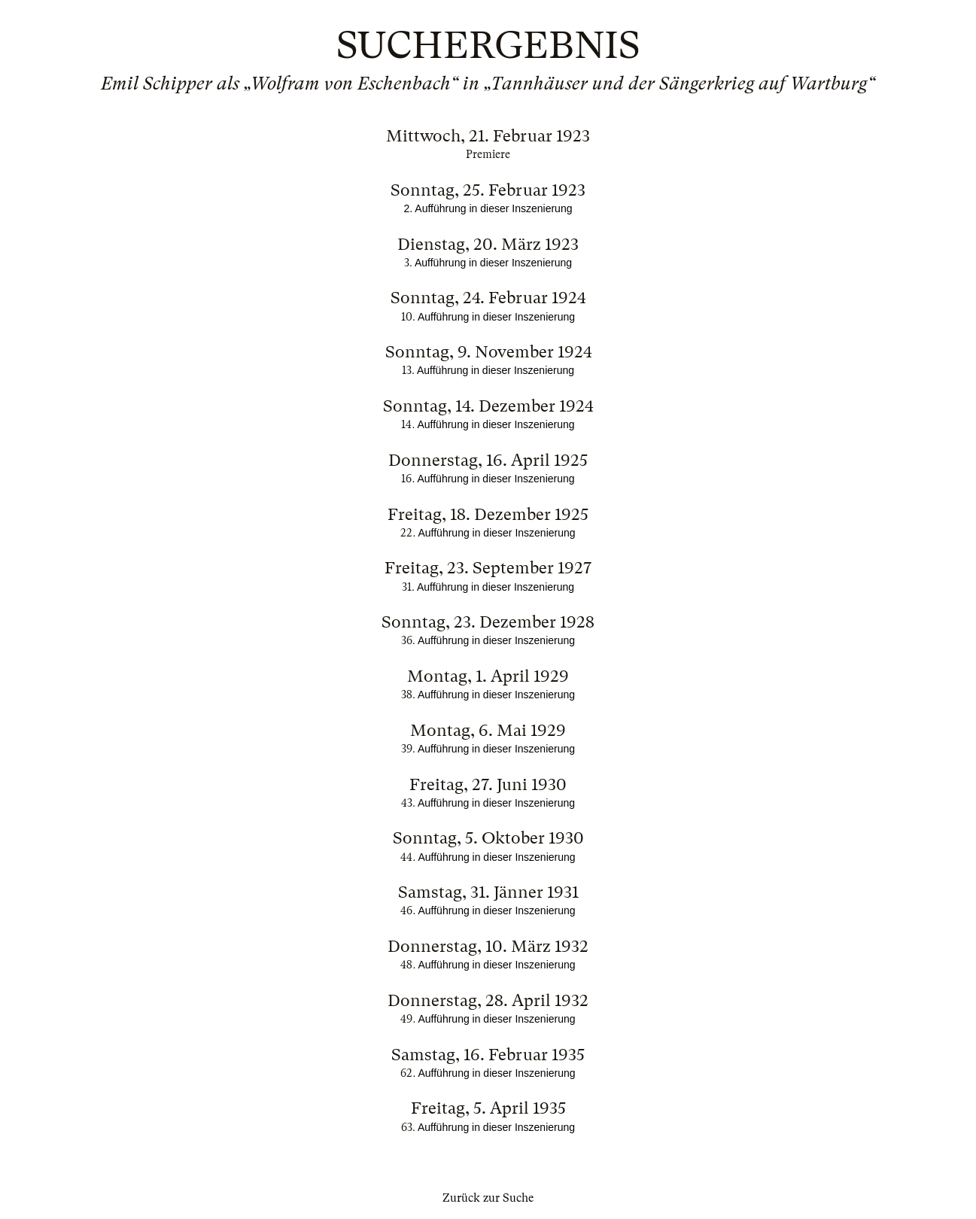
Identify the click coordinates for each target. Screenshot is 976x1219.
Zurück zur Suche (488, 1198)
